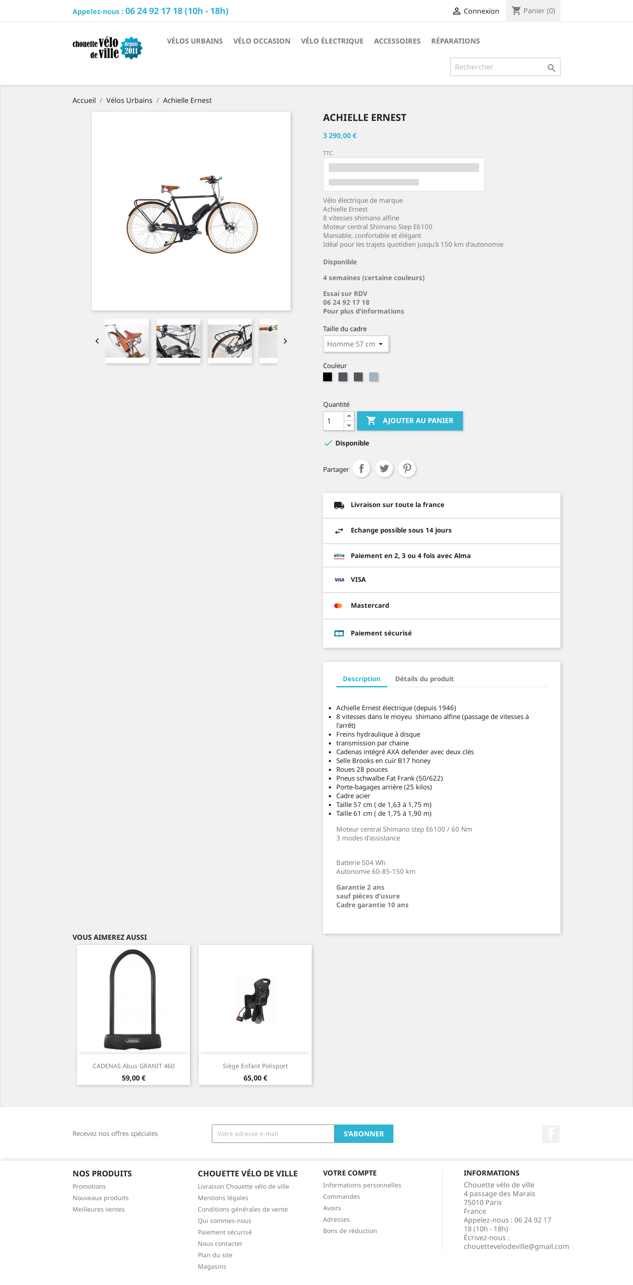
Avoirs (332, 1208)
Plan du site (215, 1255)
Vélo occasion (262, 41)
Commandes (341, 1196)
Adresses (336, 1219)
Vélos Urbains (195, 41)
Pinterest (407, 468)
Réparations (455, 41)
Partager (361, 468)
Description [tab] (362, 678)
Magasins (212, 1266)
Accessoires (397, 41)
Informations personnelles (362, 1185)
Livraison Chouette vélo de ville (243, 1186)
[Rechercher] (505, 67)
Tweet (384, 468)
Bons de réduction (350, 1231)
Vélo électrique (332, 41)
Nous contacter (220, 1243)
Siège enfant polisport (255, 1066)
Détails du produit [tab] (424, 678)
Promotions (89, 1186)
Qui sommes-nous (224, 1220)
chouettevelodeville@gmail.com (516, 1246)
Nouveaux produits (101, 1198)
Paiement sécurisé (225, 1232)
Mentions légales (223, 1198)
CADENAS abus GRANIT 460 (134, 1066)
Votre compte (350, 1173)
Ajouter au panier (410, 421)
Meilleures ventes (99, 1209)
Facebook (551, 1134)
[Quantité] (333, 421)
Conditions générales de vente (243, 1209)
